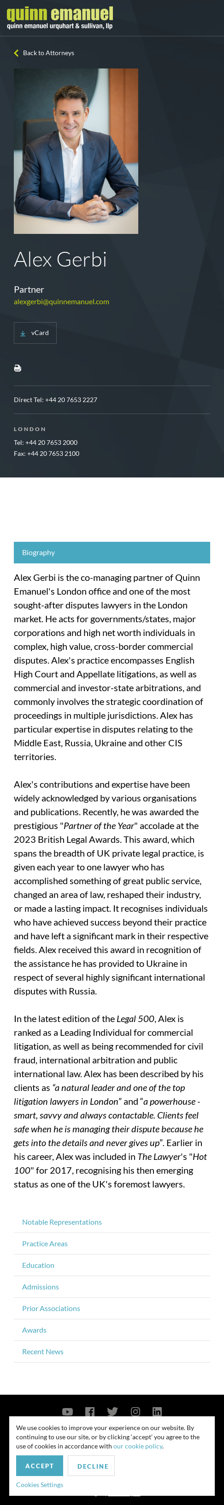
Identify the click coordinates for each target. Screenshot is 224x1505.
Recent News (43, 1351)
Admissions (40, 1286)
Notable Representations (62, 1221)
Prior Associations (51, 1308)
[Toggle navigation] (208, 18)
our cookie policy (137, 1446)
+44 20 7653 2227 (71, 399)
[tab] (112, 552)
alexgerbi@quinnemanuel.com (61, 301)
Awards (34, 1329)
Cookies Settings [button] (39, 1484)
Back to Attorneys (48, 53)
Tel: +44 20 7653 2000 (45, 442)
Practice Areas (45, 1243)
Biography (38, 552)
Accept (39, 1466)
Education (38, 1265)
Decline (93, 1466)
